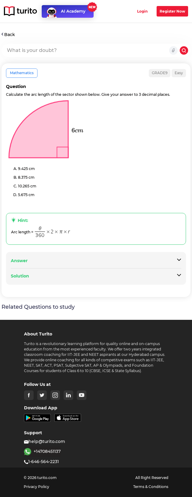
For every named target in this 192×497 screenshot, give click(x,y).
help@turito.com (44, 441)
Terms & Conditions (150, 486)
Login (142, 11)
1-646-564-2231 (41, 461)
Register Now (172, 11)
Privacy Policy (36, 486)
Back (8, 34)
